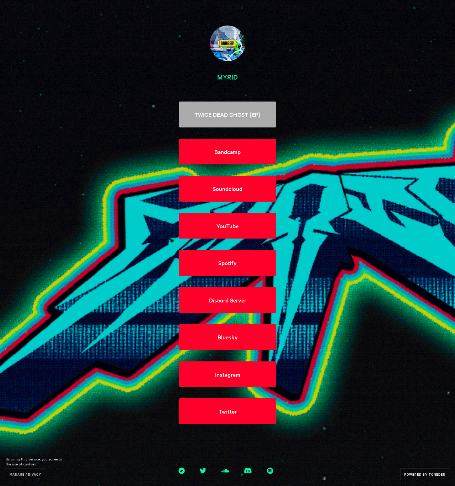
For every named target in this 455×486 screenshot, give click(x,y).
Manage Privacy (25, 474)
